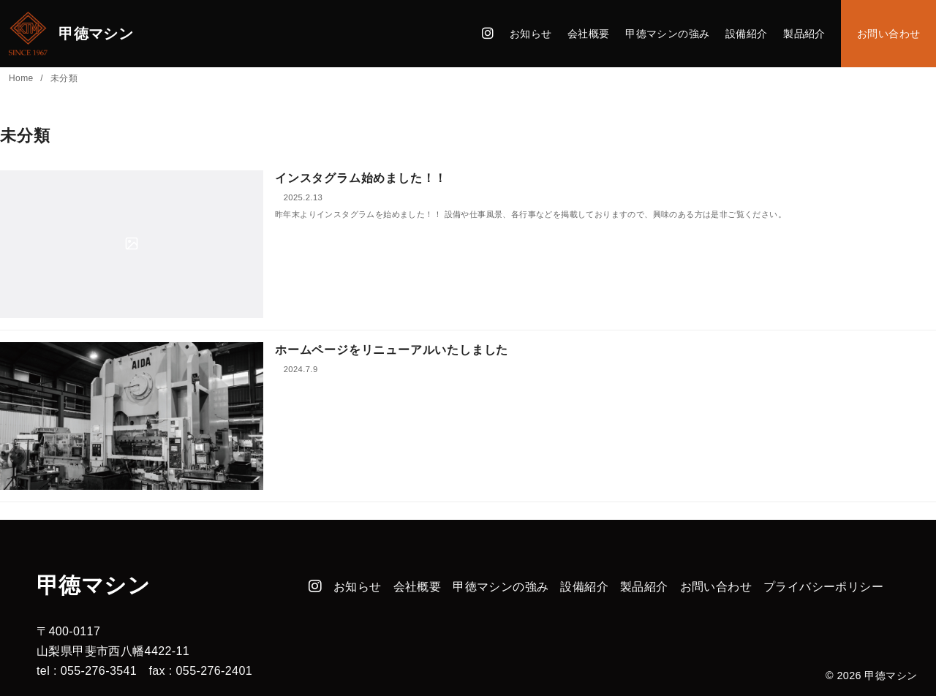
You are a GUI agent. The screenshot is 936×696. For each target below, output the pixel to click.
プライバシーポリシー (823, 586)
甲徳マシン (890, 675)
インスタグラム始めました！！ (361, 178)
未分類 (64, 78)
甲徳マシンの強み (667, 33)
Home (22, 78)
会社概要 (588, 33)
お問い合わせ (888, 33)
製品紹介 (804, 33)
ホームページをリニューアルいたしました (391, 350)
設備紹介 (746, 33)
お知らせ (531, 33)
